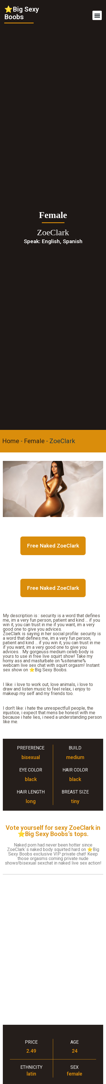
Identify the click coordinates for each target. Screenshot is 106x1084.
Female (34, 441)
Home (10, 441)
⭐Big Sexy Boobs (21, 13)
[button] (97, 15)
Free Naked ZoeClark (53, 545)
